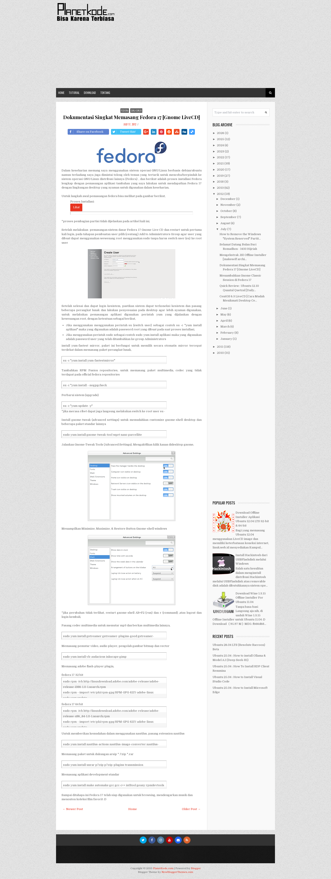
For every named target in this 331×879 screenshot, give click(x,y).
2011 (220, 346)
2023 (221, 151)
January (226, 338)
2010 (221, 352)
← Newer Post (73, 809)
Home (61, 92)
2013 (220, 187)
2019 (220, 175)
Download (90, 92)
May (223, 314)
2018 (220, 181)
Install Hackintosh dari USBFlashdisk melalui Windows (251, 559)
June (224, 308)
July (223, 229)
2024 (221, 145)
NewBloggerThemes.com (177, 872)
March (225, 326)
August (225, 223)
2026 (221, 133)
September (228, 217)
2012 (220, 194)
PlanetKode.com (163, 868)
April (224, 320)
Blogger (196, 868)
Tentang (105, 92)
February (227, 332)
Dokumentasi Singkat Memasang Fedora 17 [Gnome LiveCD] (131, 117)
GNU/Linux (136, 110)
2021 (220, 163)
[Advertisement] (165, 55)
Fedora (124, 110)
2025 (221, 139)
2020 (221, 169)
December (228, 199)
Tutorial (74, 92)
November (228, 204)
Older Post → (191, 809)
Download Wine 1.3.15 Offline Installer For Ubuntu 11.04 (251, 598)
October (226, 211)
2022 (221, 157)
